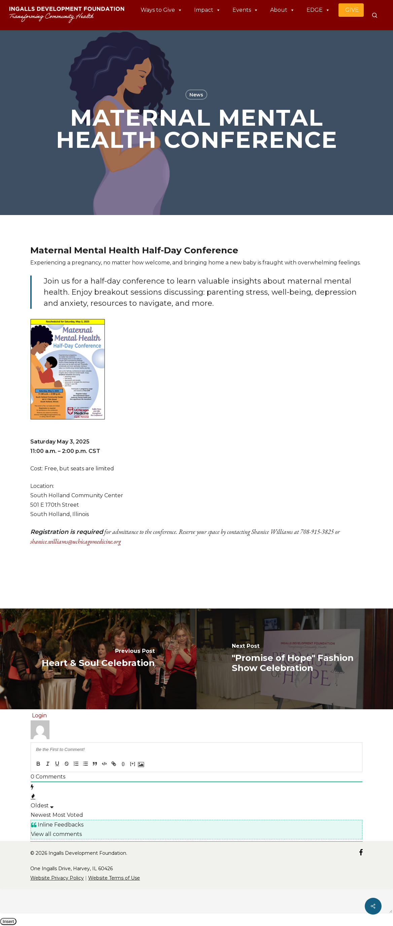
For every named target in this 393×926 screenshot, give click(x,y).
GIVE (352, 10)
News (196, 95)
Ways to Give (161, 10)
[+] (132, 763)
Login (39, 715)
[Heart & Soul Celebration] (98, 658)
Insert (8, 921)
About (282, 10)
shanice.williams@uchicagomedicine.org (75, 541)
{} (123, 763)
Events (245, 10)
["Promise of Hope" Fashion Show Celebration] (294, 658)
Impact (207, 10)
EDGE (318, 10)
